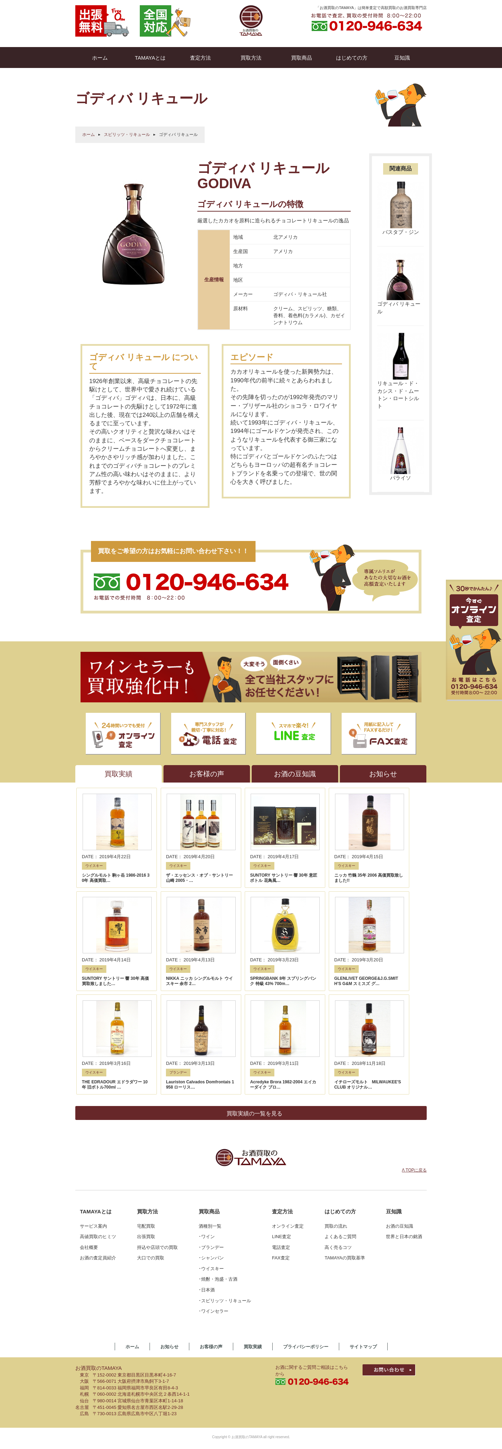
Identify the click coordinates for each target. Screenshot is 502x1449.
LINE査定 (281, 1114)
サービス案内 (93, 1103)
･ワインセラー (213, 1188)
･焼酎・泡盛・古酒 (218, 1156)
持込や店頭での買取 (157, 1125)
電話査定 (281, 1125)
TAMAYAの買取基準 (345, 1135)
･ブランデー (211, 1125)
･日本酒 (207, 1167)
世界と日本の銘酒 (404, 1114)
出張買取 (146, 1114)
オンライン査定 (288, 1103)
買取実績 (253, 1224)
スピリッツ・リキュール (127, 134)
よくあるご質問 (340, 1114)
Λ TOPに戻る (414, 1047)
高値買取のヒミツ (98, 1114)
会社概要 (89, 1125)
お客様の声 (211, 1224)
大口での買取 (150, 1135)
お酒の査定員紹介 (98, 1135)
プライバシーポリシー (305, 1224)
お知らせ (169, 1224)
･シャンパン (211, 1135)
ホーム (88, 134)
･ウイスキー (211, 1146)
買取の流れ (336, 1103)
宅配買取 (146, 1103)
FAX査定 (281, 1135)
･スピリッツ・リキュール (225, 1178)
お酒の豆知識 (399, 1103)
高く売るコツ (338, 1125)
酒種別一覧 (210, 1103)
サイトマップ (363, 1224)
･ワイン (207, 1114)
